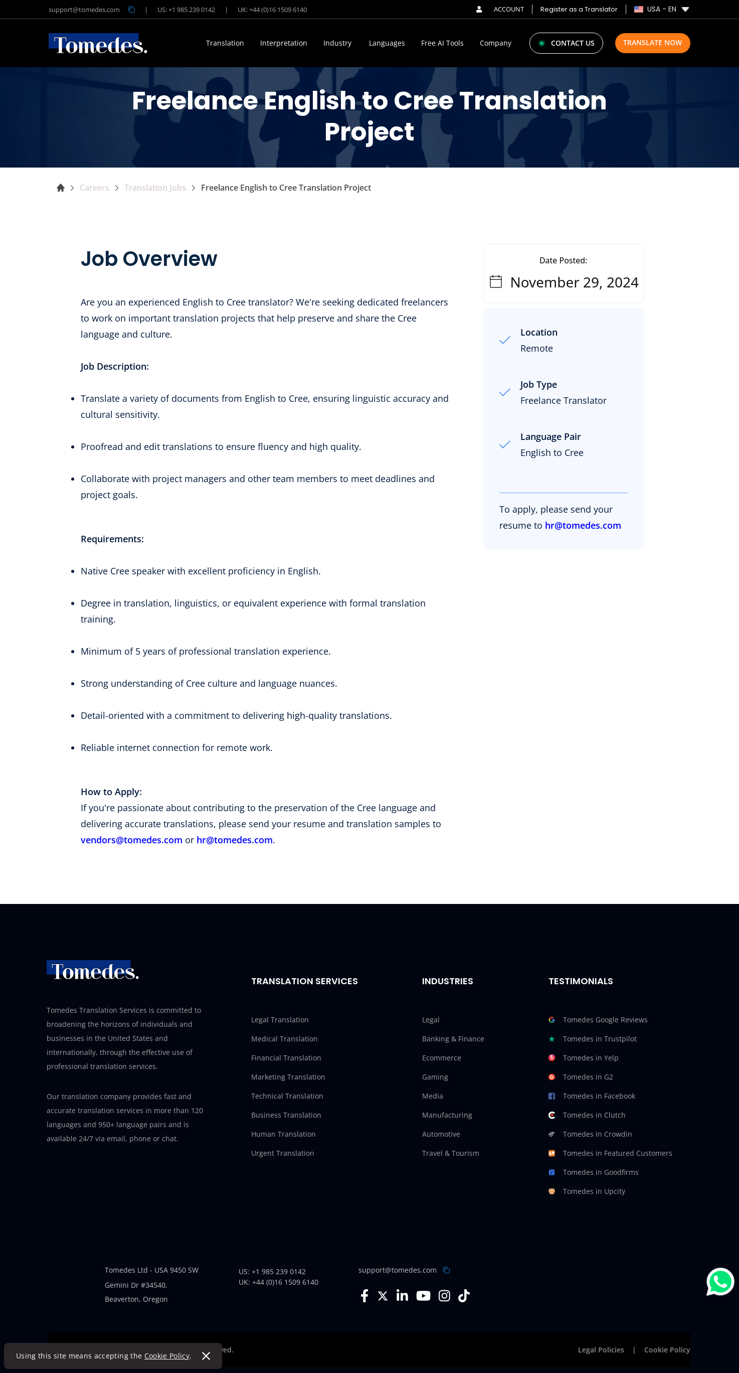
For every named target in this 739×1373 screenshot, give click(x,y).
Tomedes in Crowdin (590, 1134)
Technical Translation (287, 1096)
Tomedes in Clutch (587, 1115)
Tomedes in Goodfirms (593, 1172)
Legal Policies (601, 1349)
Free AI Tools (442, 43)
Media (432, 1096)
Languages (387, 43)
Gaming (435, 1077)
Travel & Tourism (450, 1153)
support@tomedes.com (397, 1270)
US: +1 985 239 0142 (186, 9)
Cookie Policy (167, 1355)
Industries (447, 981)
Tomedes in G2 (580, 1077)
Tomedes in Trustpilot (592, 1038)
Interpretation (283, 43)
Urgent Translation (282, 1153)
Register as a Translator (579, 9)
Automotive (441, 1134)
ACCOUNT (500, 9)
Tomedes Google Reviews (598, 1019)
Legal (431, 1019)
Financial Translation (286, 1057)
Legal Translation (280, 1019)
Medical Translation (284, 1038)
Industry (337, 43)
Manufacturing (447, 1115)
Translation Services (304, 981)
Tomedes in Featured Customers (610, 1153)
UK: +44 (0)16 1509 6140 (272, 9)
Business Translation (286, 1115)
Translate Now (652, 42)
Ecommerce (441, 1057)
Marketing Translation (288, 1077)
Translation (225, 43)
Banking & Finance (453, 1038)
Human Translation (283, 1134)
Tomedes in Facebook (591, 1096)
